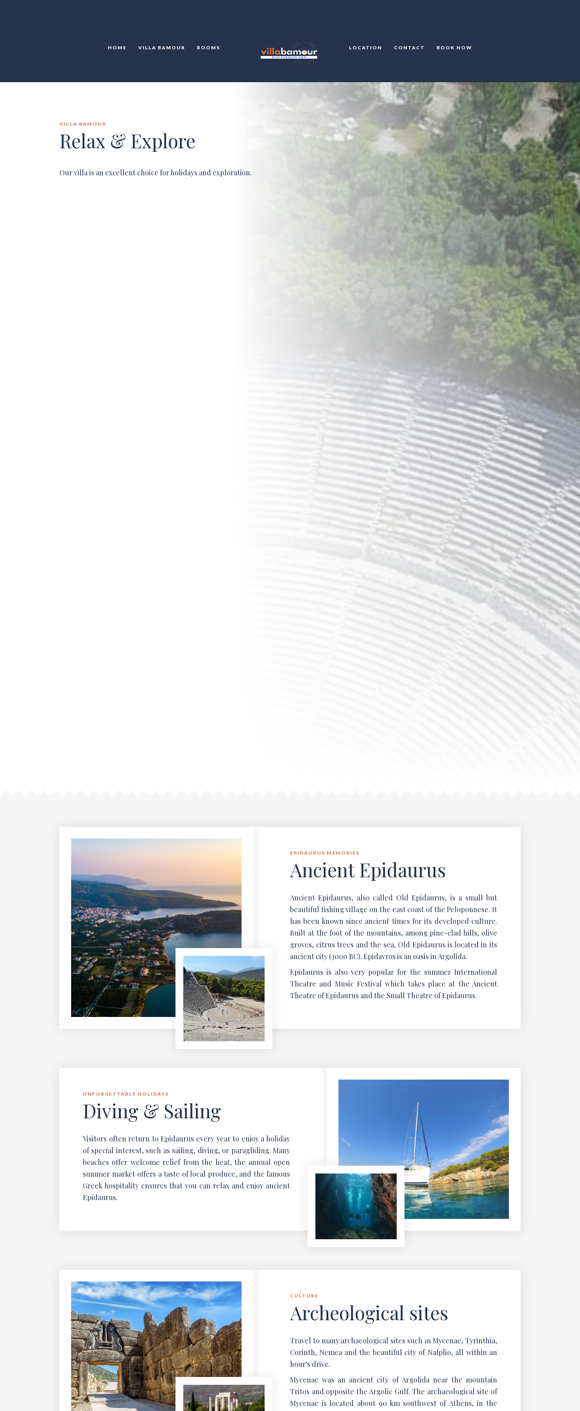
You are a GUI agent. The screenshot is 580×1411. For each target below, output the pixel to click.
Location (365, 47)
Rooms (208, 47)
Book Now (454, 47)
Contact (409, 47)
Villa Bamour (161, 47)
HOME (117, 47)
